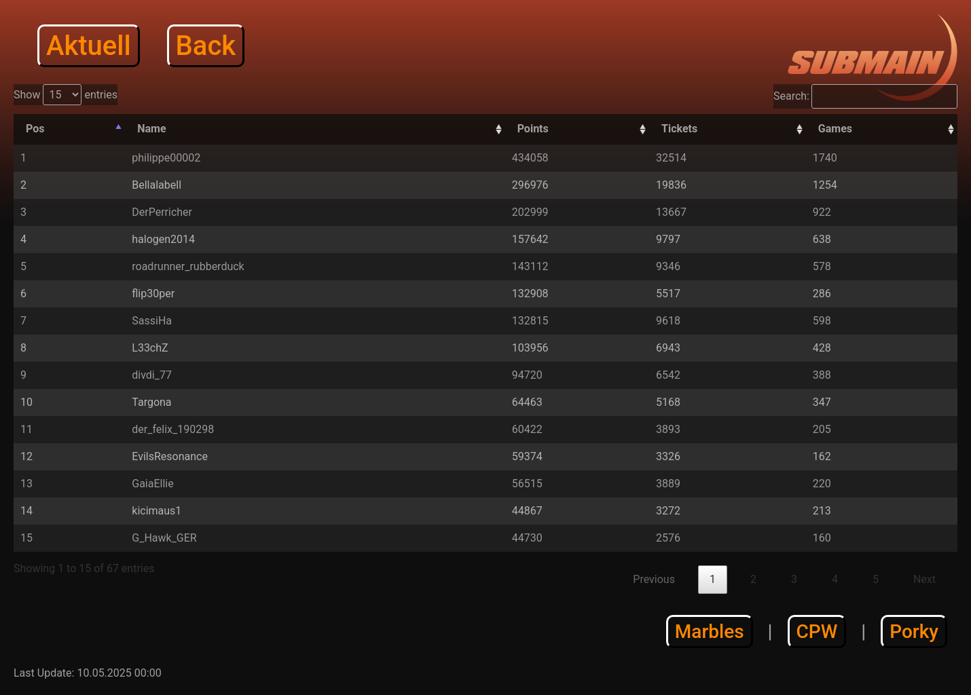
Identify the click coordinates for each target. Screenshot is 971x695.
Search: (865, 96)
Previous (654, 579)
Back (206, 46)
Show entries (65, 94)
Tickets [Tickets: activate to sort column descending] (679, 128)
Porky (914, 631)
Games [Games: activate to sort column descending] (835, 128)
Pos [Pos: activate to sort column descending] (35, 128)
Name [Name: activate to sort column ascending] (151, 128)
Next (924, 579)
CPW (817, 631)
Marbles (709, 631)
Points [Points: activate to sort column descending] (533, 128)
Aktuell (88, 46)
